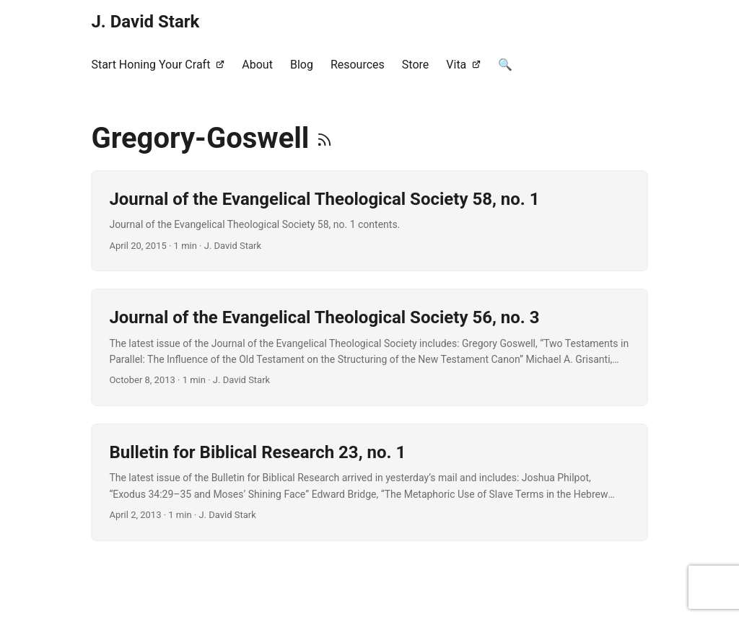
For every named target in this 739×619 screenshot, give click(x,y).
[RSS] (324, 138)
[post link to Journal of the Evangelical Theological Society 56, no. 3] (369, 347)
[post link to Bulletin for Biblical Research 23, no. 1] (369, 482)
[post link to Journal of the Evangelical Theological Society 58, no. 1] (369, 221)
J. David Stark (145, 22)
